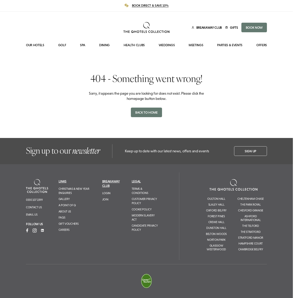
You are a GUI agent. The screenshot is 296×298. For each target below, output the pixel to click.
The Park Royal (250, 204)
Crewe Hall (216, 222)
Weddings (167, 45)
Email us (31, 214)
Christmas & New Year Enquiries (74, 191)
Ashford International (251, 218)
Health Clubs (134, 45)
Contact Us (34, 207)
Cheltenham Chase (250, 198)
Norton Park (216, 239)
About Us (65, 211)
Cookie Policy (142, 209)
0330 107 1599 (34, 199)
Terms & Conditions (140, 191)
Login (106, 193)
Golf (62, 45)
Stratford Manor (250, 237)
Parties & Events (229, 45)
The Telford (250, 225)
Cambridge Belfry (250, 249)
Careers (64, 229)
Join (105, 199)
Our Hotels (35, 45)
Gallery (64, 199)
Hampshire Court (250, 243)
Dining (104, 45)
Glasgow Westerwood (216, 247)
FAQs (62, 217)
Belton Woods (216, 234)
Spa (82, 45)
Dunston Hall (216, 228)
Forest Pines (216, 216)
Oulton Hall (216, 198)
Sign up (250, 151)
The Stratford (251, 231)
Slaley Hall (216, 204)
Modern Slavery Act (143, 217)
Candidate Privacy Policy (145, 227)
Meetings (196, 45)
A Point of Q (67, 205)
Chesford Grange (250, 210)
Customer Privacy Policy (144, 201)
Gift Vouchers (69, 223)
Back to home (146, 112)
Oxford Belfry (216, 210)
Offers (261, 45)
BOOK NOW (254, 27)
